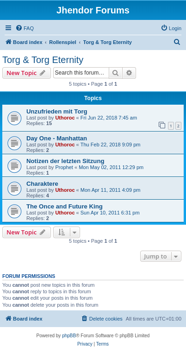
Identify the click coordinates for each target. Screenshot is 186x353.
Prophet (64, 167)
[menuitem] (24, 28)
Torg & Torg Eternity (42, 60)
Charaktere (42, 183)
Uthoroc (64, 117)
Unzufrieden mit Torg (56, 111)
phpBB (69, 335)
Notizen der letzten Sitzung (65, 161)
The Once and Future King (64, 206)
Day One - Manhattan (56, 138)
